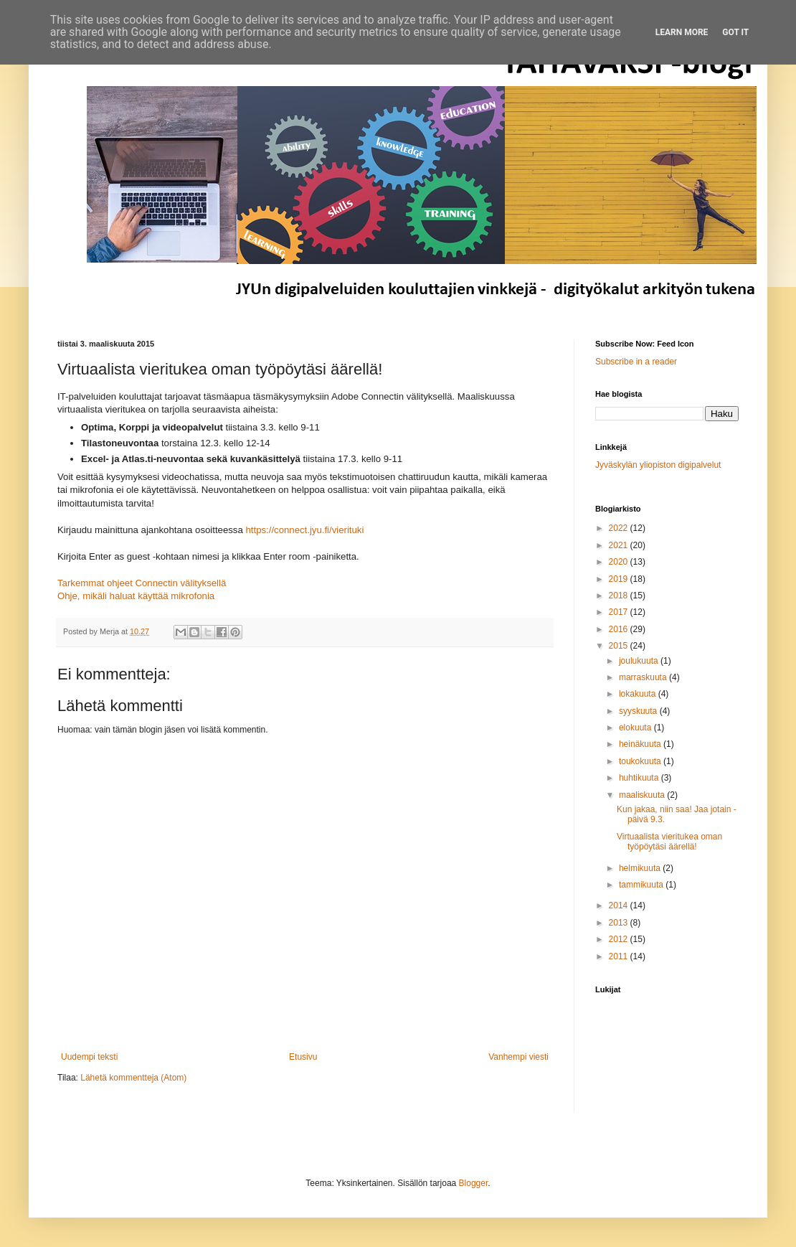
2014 (619, 905)
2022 (619, 528)
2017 (619, 612)
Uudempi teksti (89, 1057)
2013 (619, 923)
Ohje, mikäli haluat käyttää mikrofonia (135, 595)
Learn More (682, 32)
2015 (619, 646)
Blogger (473, 1183)
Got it (735, 32)
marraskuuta (644, 677)
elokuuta (636, 728)
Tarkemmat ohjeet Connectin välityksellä (143, 583)
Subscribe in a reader (636, 362)
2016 (619, 629)
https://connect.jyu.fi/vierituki (304, 529)
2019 (619, 579)
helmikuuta (641, 868)
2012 (619, 939)
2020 (619, 562)
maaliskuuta (643, 795)
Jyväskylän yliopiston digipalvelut (658, 465)
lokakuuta (638, 694)
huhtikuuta (640, 778)
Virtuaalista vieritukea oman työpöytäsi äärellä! (669, 842)
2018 (619, 595)
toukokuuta (641, 761)
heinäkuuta (641, 744)
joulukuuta (639, 661)
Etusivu (303, 1057)
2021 (619, 545)
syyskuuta (639, 711)
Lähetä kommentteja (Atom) (133, 1078)
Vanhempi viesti (518, 1057)
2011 (619, 956)
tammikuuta (642, 885)
